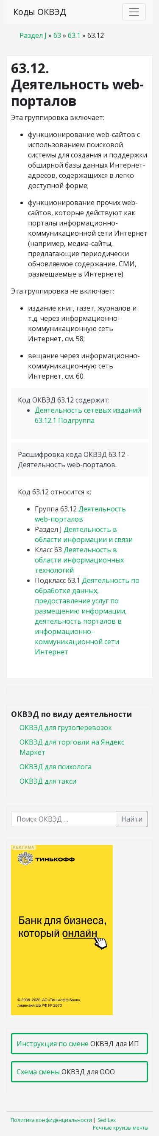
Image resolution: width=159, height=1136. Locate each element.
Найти (131, 819)
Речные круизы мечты (120, 1127)
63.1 (74, 35)
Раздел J (33, 35)
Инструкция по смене (53, 1043)
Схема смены (38, 1071)
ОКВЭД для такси (48, 781)
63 (57, 35)
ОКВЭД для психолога (56, 766)
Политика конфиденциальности (51, 1120)
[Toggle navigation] (134, 11)
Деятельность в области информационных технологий (79, 560)
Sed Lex (107, 1120)
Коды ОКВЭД (39, 11)
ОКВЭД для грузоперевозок (66, 727)
